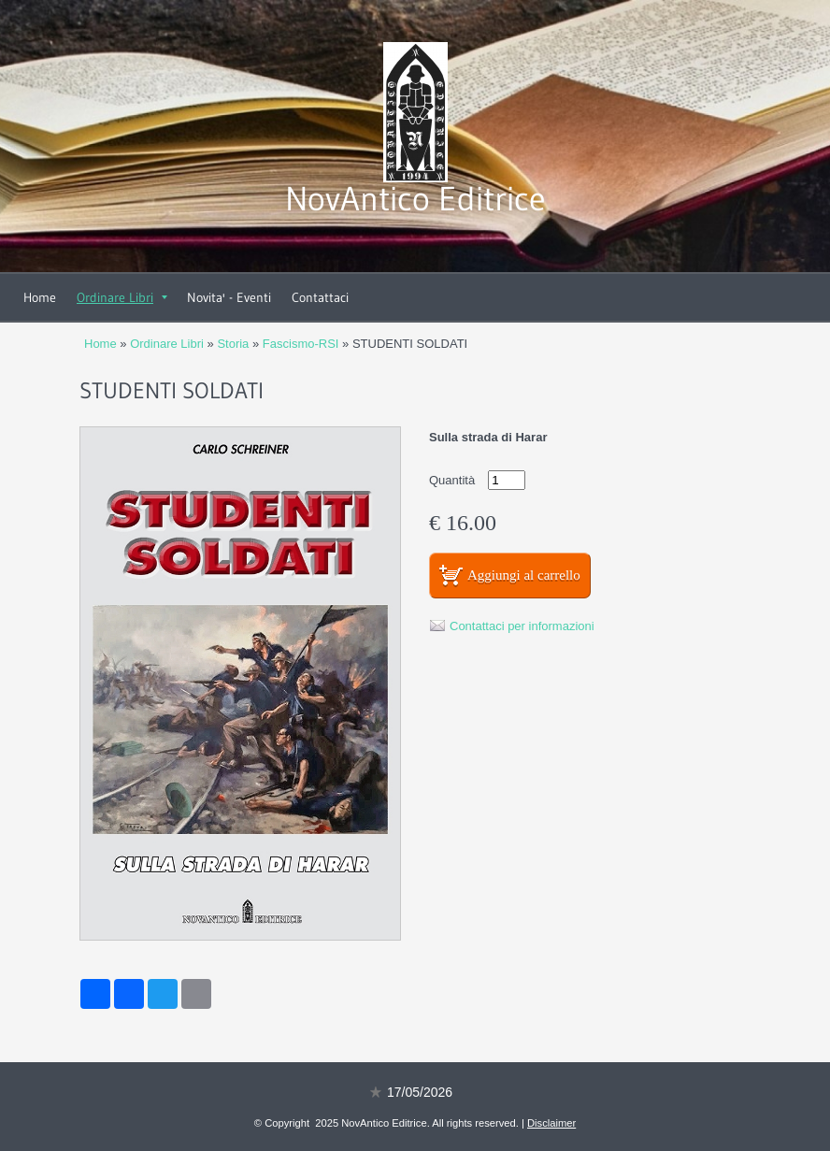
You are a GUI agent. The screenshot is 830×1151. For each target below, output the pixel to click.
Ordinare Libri (122, 297)
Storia (233, 344)
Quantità (452, 480)
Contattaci (320, 297)
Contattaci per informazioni (522, 626)
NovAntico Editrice (415, 199)
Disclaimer (551, 1123)
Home (39, 297)
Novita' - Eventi (229, 297)
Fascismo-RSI (301, 344)
